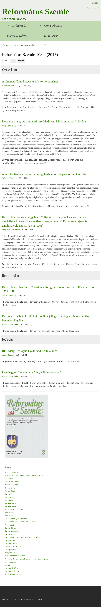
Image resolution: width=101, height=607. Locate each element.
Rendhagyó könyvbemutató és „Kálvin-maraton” (31, 372)
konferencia (10, 540)
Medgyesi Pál (10, 553)
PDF (13, 61)
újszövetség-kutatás (13, 574)
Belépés (95, 3)
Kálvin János (10, 528)
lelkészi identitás (13, 546)
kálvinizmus (10, 534)
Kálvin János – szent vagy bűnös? (22, 217)
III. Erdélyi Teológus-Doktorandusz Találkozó (29, 351)
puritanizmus (10, 562)
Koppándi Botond (9, 85)
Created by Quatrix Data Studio (28, 600)
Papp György (7, 125)
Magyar (89, 8)
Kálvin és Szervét (12, 482)
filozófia (9, 479)
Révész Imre (10, 488)
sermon (7, 565)
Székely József (8, 178)
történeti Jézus (12, 568)
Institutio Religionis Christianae (20, 522)
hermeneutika (10, 506)
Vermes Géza (10, 491)
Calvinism (9, 494)
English (96, 8)
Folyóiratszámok (17, 35)
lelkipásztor (10, 550)
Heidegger (9, 500)
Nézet (6, 61)
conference (9, 497)
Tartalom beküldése (50, 25)
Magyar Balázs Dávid (11, 230)
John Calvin (10, 525)
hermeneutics (10, 503)
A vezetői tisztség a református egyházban (27, 174)
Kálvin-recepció (12, 531)
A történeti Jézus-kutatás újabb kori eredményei (30, 81)
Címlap (4, 45)
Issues (13, 45)
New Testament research (15, 556)
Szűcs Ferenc (7, 295)
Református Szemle (35, 11)
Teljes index (50, 35)
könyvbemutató (11, 543)
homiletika (9, 515)
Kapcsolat (6, 600)
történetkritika (12, 571)
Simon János (7, 355)
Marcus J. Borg (11, 485)
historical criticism (14, 509)
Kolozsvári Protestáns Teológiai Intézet (23, 537)
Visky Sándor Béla (10, 324)
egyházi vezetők (12, 472)
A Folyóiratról (17, 25)
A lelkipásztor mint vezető (70, 174)
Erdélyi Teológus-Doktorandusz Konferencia (23, 475)
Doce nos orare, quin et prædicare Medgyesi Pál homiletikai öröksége (44, 121)
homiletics (9, 512)
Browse (21, 61)
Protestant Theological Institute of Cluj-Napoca (26, 559)
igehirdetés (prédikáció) (16, 519)
